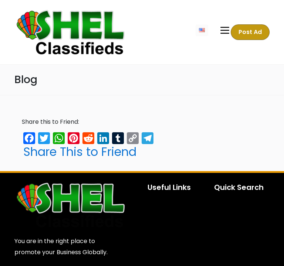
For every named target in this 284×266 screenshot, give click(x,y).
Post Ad (250, 32)
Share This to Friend (79, 152)
